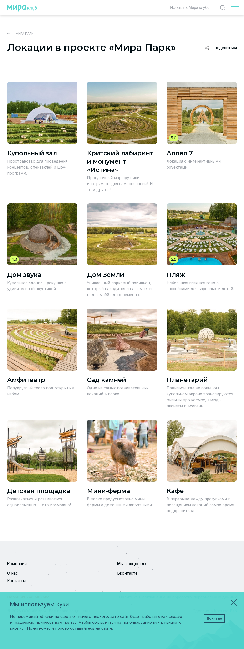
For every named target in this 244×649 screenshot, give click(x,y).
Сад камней (106, 380)
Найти (223, 7)
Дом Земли (105, 274)
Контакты (16, 580)
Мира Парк (20, 33)
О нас (12, 573)
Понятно (214, 618)
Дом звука (24, 274)
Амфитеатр (26, 380)
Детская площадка (38, 491)
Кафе (175, 491)
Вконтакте (127, 573)
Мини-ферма (108, 491)
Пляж (176, 274)
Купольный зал (32, 153)
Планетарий (187, 380)
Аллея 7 (180, 153)
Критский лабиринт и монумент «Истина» (120, 161)
